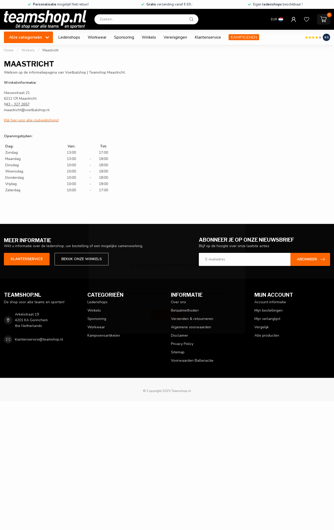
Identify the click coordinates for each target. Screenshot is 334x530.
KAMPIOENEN (244, 37)
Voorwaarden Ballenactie (192, 360)
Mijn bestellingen (268, 310)
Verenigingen (175, 37)
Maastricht (50, 50)
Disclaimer (179, 335)
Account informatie (270, 302)
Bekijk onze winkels (81, 259)
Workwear (97, 37)
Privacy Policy (182, 343)
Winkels (149, 37)
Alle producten (266, 335)
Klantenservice (208, 37)
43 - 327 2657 (17, 104)
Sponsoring (124, 37)
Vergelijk (261, 327)
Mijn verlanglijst (267, 318)
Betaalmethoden (185, 310)
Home (9, 50)
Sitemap (177, 352)
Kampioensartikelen (103, 335)
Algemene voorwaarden (191, 327)
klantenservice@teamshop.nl (39, 339)
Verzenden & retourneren (192, 318)
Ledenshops (69, 37)
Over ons (178, 302)
